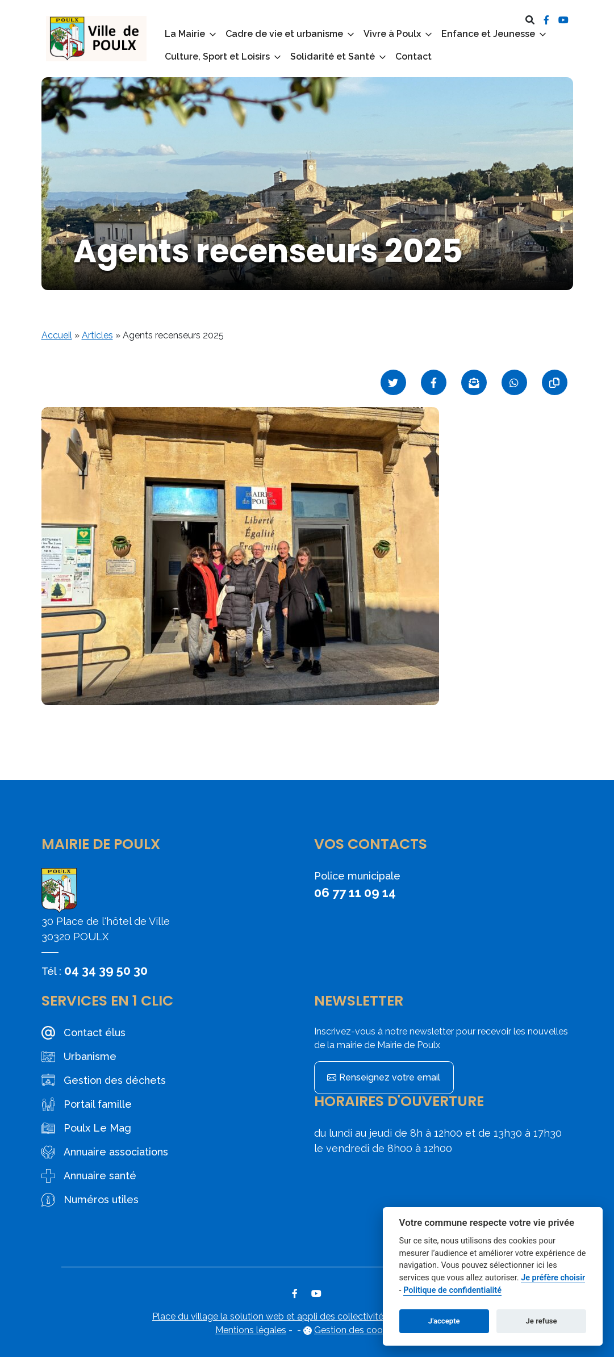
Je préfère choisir (553, 1278)
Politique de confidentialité (452, 1290)
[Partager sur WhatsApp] (514, 382)
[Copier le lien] (554, 382)
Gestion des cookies (356, 1330)
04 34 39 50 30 (106, 970)
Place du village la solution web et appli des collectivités (270, 1316)
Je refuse (541, 1321)
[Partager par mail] (474, 382)
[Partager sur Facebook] (433, 382)
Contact (413, 56)
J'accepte (444, 1321)
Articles (97, 335)
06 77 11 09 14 (355, 892)
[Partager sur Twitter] (393, 382)
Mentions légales (250, 1330)
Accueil (56, 335)
